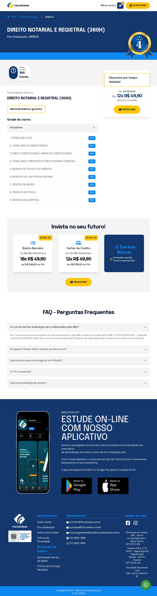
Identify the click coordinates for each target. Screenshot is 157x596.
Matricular (127, 109)
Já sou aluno (137, 5)
